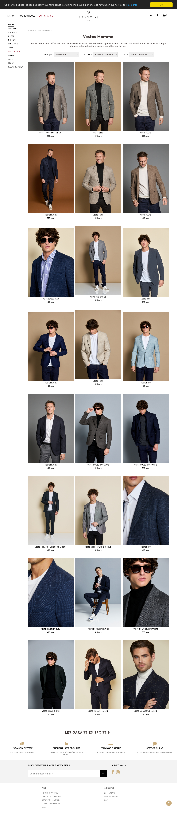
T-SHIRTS (12, 40)
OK (161, 4)
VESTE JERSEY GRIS (98, 297)
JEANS (10, 48)
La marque (109, 793)
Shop (44, 807)
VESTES (11, 25)
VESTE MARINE (51, 215)
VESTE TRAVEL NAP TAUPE (98, 465)
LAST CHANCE (46, 16)
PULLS (11, 59)
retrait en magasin (51, 800)
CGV (106, 800)
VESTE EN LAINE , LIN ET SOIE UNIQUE (50, 547)
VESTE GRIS (98, 133)
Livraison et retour (51, 797)
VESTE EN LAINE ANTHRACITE (146, 629)
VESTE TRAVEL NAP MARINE (145, 465)
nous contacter (50, 793)
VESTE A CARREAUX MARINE (145, 711)
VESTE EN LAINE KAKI (51, 711)
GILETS (11, 36)
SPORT (11, 63)
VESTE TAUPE (145, 133)
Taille (125, 55)
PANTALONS (13, 44)
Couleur (88, 55)
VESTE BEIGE (98, 215)
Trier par (48, 55)
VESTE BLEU (146, 383)
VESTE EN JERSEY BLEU (50, 629)
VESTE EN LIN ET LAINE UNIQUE (98, 547)
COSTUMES (12, 28)
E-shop (11, 16)
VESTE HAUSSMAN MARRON (50, 133)
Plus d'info (131, 4)
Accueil (31, 31)
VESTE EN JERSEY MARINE (98, 629)
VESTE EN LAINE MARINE (98, 711)
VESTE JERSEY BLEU (51, 299)
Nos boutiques (27, 16)
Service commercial (51, 804)
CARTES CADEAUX (15, 67)
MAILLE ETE (13, 55)
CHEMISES (12, 32)
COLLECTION (41, 31)
